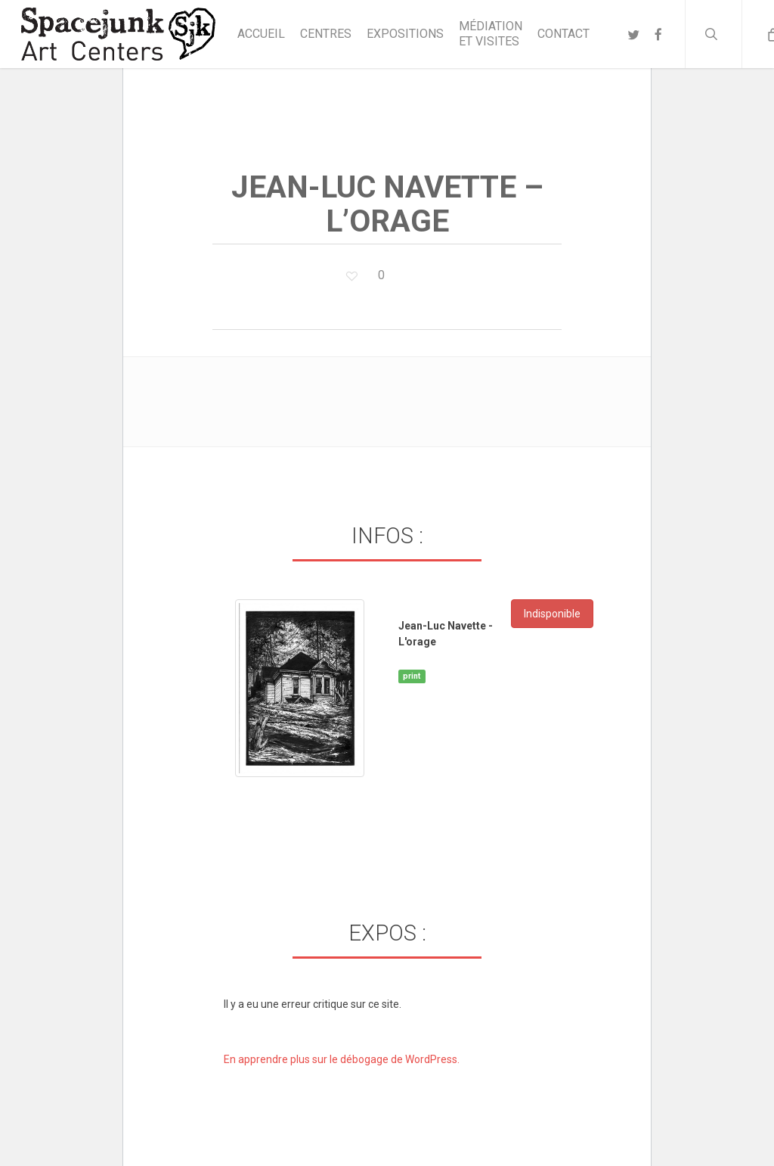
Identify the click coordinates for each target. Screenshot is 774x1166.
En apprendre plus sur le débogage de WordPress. (342, 1059)
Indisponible (552, 614)
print (411, 676)
